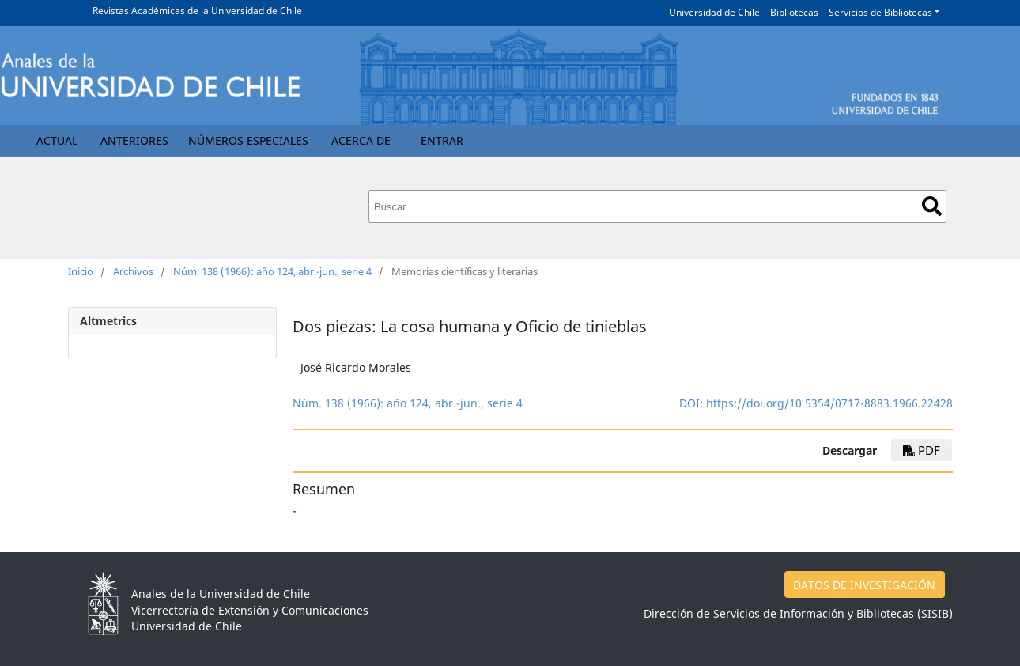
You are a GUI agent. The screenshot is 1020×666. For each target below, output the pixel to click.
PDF (921, 450)
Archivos (133, 271)
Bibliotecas (794, 12)
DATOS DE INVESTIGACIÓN (864, 584)
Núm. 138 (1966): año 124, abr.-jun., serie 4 (272, 271)
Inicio (80, 271)
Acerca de (361, 140)
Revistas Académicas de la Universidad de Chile (197, 10)
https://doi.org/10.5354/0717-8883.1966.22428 (829, 403)
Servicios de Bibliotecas (880, 12)
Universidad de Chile (714, 12)
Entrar (442, 140)
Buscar (932, 206)
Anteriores (134, 140)
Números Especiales (248, 140)
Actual (56, 140)
